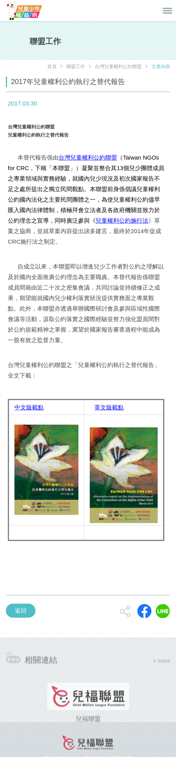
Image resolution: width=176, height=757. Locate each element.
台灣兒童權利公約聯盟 (118, 66)
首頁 (52, 66)
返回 (21, 610)
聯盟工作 (75, 66)
